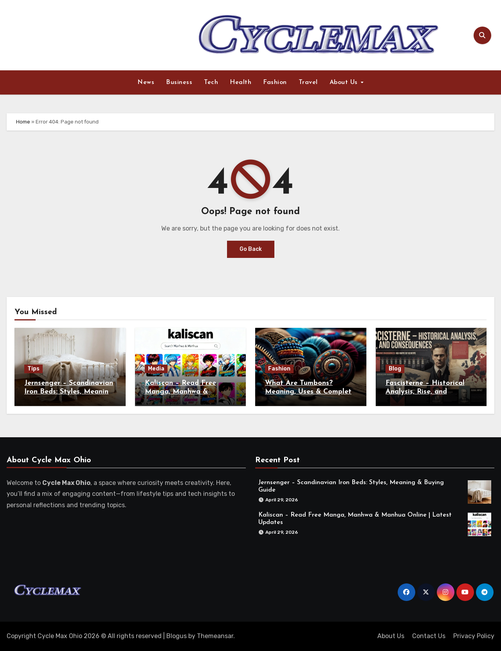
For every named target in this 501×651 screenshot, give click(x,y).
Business (179, 82)
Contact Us (428, 636)
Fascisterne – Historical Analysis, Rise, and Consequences (425, 391)
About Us (345, 82)
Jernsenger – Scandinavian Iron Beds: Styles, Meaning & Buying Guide (68, 391)
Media (156, 368)
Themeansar (215, 636)
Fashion (275, 82)
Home (23, 122)
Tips (33, 368)
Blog (395, 368)
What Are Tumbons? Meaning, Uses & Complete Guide (310, 391)
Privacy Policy (473, 636)
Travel (308, 82)
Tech (211, 82)
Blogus (176, 636)
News (145, 82)
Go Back (251, 249)
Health (240, 82)
